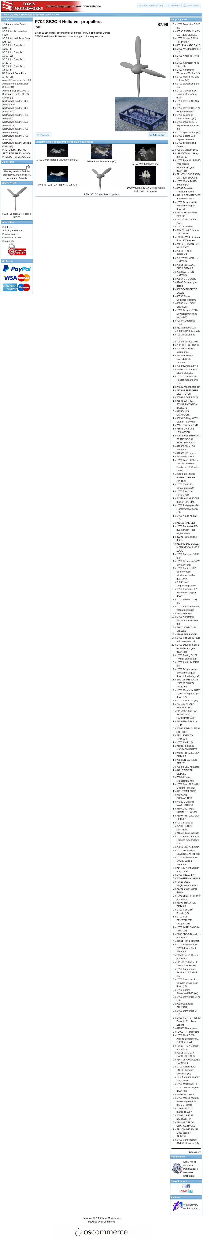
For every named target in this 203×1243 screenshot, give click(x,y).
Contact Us (8, 241)
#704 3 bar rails (185, 613)
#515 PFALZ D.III (185, 456)
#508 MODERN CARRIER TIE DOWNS (185, 359)
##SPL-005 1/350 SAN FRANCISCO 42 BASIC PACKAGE (188, 439)
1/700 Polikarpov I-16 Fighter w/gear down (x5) (188, 509)
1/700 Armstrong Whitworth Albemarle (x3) (187, 620)
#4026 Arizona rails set (188, 387)
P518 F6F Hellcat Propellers (17, 214)
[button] (151, 5)
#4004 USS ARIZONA (188, 941)
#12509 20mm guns (187, 1028)
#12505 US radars (186, 453)
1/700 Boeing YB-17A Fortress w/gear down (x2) (188, 840)
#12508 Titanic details (188, 833)
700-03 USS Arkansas (188, 767)
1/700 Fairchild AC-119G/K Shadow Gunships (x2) (186, 1070)
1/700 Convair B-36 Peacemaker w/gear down (187, 94)
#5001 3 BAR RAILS (187, 397)
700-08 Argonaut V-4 (187, 366)
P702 (56, 14)
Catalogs (6, 227)
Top (5, 14)
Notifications (178, 1156)
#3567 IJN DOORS (186, 279)
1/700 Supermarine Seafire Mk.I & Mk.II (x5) (187, 972)
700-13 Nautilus (185, 226)
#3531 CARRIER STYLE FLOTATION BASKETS (187, 404)
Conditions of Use (11, 237)
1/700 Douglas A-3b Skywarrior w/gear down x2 (187, 205)
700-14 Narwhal (185, 822)
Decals (6, 97)
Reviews (175, 1197)
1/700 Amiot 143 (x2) (187, 700)
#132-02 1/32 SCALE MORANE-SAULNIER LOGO (188, 547)
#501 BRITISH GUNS (188, 345)
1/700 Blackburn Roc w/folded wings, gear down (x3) (187, 983)
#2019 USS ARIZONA (188, 847)
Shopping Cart (179, 19)
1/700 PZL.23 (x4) (186, 875)
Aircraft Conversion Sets (14, 80)
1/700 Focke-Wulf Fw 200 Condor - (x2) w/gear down (188, 529)
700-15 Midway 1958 (187, 150)
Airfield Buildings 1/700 (14, 90)
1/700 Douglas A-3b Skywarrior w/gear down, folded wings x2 (188, 672)
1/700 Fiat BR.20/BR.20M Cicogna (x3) (184, 920)
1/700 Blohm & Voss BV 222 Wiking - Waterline (187, 861)
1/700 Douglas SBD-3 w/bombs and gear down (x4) (188, 648)
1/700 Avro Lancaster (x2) (145, 163)
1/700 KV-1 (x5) (185, 742)
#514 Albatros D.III (186, 327)
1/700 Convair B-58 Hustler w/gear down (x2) (187, 380)
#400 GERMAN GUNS (188, 878)
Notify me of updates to (190, 1169)
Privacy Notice (9, 234)
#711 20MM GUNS (186, 791)
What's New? (9, 183)
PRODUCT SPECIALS (14, 156)
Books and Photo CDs (13, 94)
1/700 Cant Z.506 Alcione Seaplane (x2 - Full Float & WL (188, 1038)
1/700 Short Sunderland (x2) (101, 161)
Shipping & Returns (12, 230)
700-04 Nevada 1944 (187, 341)
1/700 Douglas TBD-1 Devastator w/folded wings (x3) (188, 313)
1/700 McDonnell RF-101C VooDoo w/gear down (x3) (188, 1087)
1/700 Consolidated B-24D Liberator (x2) (57, 159)
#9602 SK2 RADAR (187, 634)
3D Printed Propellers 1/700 (36, 14)
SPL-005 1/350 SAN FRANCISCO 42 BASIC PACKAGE (187, 714)
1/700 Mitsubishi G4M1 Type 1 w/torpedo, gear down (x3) (188, 693)
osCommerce (108, 1221)
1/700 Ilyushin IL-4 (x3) (188, 132)
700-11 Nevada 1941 (187, 425)
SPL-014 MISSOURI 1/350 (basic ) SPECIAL (187, 1133)
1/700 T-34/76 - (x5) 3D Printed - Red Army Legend (189, 1021)
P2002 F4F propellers (188, 1031)
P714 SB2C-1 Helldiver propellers (101, 194)
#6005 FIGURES (185, 1094)
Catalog (14, 14)
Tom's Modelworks (110, 1218)
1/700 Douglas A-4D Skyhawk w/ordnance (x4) (188, 125)
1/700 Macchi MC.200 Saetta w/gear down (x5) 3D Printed (188, 1101)
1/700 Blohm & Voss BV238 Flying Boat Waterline (187, 948)
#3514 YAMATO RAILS (188, 45)
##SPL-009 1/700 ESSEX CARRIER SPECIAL (186, 477)
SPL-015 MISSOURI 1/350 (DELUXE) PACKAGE (187, 683)
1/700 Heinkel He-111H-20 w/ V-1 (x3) (57, 185)
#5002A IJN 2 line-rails (188, 331)
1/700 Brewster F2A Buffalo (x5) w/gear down (187, 592)
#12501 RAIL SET (186, 523)
